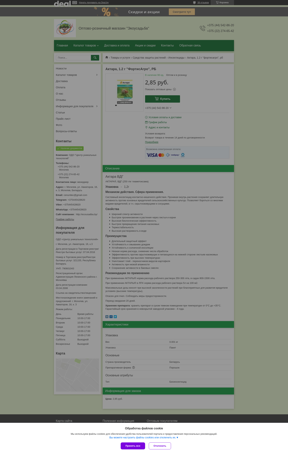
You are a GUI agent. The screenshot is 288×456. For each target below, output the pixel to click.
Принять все (132, 445)
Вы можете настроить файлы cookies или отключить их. (142, 437)
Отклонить (160, 445)
